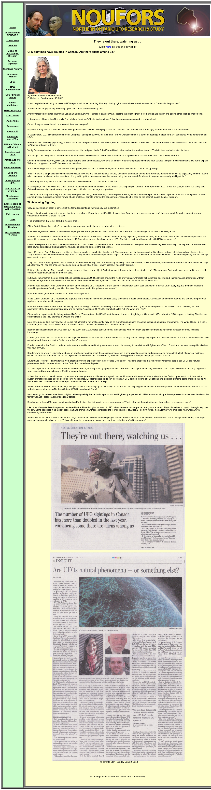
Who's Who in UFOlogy (12, 189)
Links (12, 219)
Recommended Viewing (12, 233)
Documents (13, 126)
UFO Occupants (12, 110)
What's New (12, 40)
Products (12, 45)
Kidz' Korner (12, 214)
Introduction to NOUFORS (12, 33)
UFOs (13, 82)
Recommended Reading (12, 225)
